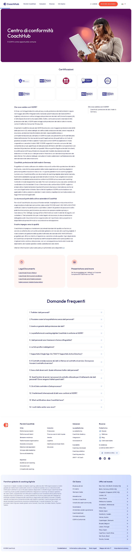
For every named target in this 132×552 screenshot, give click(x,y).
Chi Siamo (61, 4)
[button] (29, 4)
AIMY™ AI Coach (78, 457)
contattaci (81, 272)
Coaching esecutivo (79, 454)
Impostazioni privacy (121, 548)
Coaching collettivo (79, 451)
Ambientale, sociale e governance (83, 510)
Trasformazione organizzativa (29, 440)
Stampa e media (78, 492)
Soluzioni (42, 4)
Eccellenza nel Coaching (27, 463)
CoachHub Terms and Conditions (30, 276)
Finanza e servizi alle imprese (56, 434)
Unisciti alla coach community (82, 503)
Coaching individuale (79, 448)
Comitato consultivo (79, 516)
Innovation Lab (25, 466)
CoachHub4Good (78, 513)
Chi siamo (76, 489)
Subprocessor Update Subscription (31, 282)
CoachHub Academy (79, 434)
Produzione (50, 431)
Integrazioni (76, 437)
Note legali (93, 548)
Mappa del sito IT (105, 548)
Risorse (51, 4)
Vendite (49, 437)
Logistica (50, 440)
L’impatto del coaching (27, 469)
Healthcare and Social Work (55, 444)
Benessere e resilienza (26, 437)
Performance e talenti (26, 431)
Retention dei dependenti (27, 447)
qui (63, 248)
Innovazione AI (77, 440)
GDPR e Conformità (79, 519)
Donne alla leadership (26, 453)
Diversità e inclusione (26, 444)
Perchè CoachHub (29, 4)
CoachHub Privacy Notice (28, 273)
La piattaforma (77, 431)
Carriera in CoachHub (79, 499)
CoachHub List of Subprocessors (30, 279)
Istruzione (50, 447)
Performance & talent (26, 434)
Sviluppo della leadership (27, 450)
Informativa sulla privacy (78, 548)
